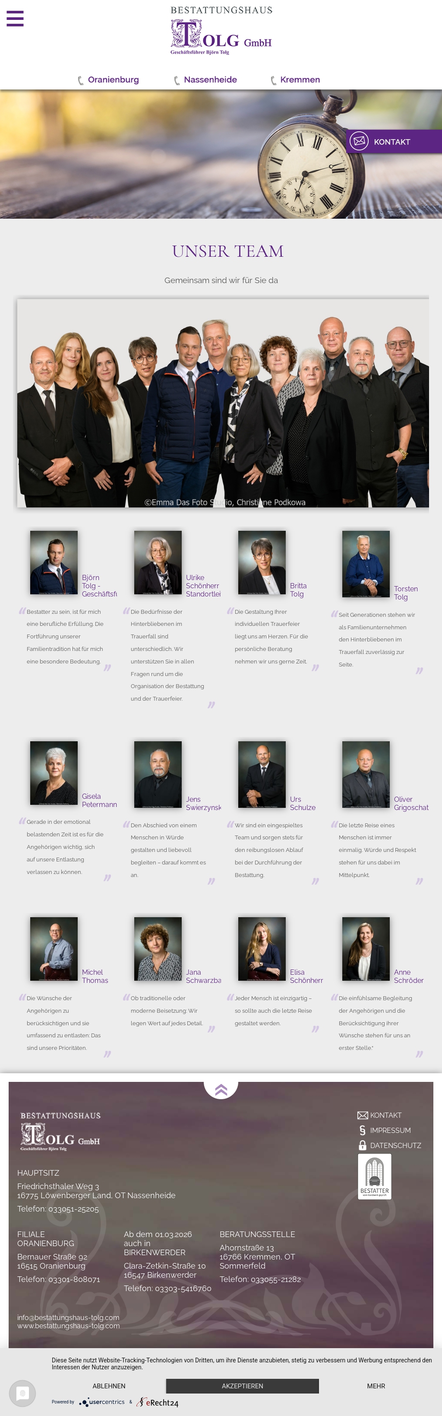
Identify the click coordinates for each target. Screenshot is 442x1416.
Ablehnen (108, 1386)
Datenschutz (395, 1146)
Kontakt (386, 1115)
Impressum (390, 1130)
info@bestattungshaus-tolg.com (68, 1318)
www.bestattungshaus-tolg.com (68, 1326)
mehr (376, 1386)
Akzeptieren (242, 1386)
